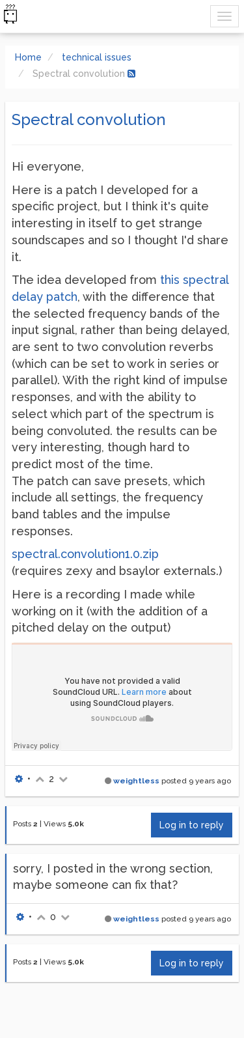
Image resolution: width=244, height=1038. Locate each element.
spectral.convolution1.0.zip (85, 554)
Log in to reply (191, 825)
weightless (136, 780)
